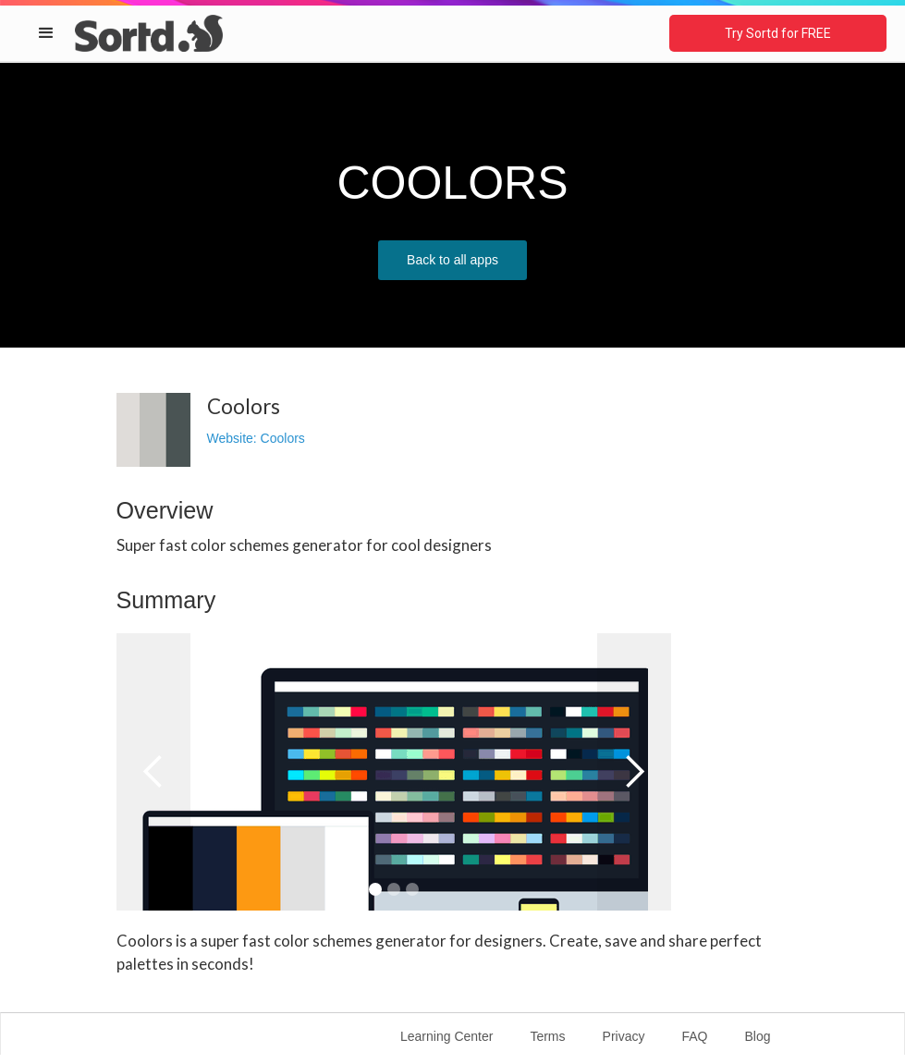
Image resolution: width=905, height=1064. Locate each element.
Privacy (624, 1036)
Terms (547, 1036)
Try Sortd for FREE (778, 33)
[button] (46, 33)
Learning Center (446, 1036)
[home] (149, 33)
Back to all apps (452, 259)
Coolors (283, 438)
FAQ (694, 1036)
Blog (757, 1036)
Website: (234, 438)
